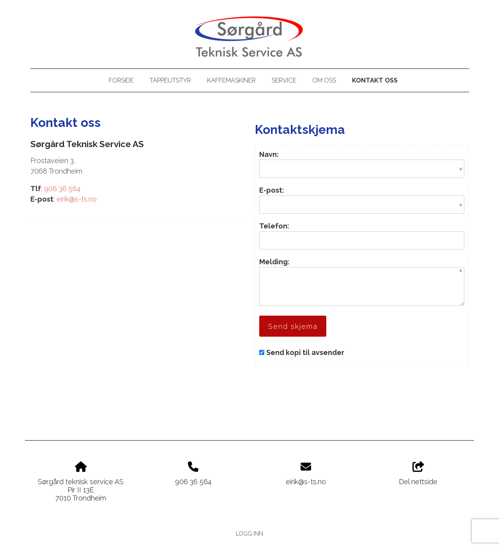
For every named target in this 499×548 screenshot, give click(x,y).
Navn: (269, 154)
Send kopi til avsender (305, 352)
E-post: (271, 190)
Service (284, 80)
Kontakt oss (375, 80)
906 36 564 (62, 188)
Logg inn (249, 533)
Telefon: (274, 226)
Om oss (324, 80)
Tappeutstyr (170, 80)
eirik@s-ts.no (77, 199)
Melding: (274, 262)
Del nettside (418, 474)
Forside (121, 80)
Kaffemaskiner (231, 80)
